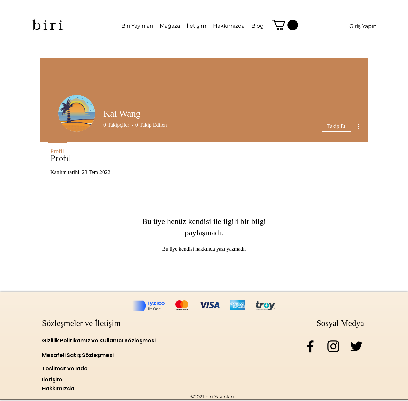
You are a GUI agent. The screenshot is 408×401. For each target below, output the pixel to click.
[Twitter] (356, 346)
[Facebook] (310, 346)
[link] (285, 25)
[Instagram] (333, 346)
